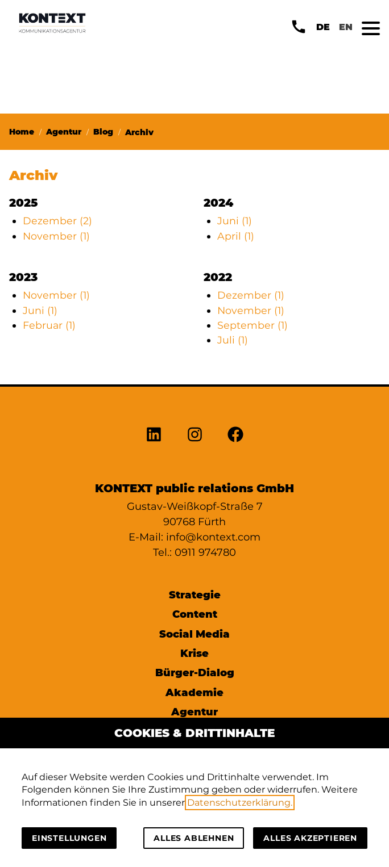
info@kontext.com (213, 537)
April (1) (235, 236)
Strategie (195, 595)
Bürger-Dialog (194, 672)
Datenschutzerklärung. (239, 802)
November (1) (56, 236)
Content (194, 614)
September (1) (252, 325)
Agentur (194, 712)
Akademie (194, 692)
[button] (371, 28)
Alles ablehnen (194, 838)
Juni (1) (234, 221)
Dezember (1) (250, 295)
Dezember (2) (57, 221)
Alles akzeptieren (310, 838)
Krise (194, 653)
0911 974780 (205, 552)
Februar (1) (49, 325)
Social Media (194, 634)
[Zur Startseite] (52, 22)
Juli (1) (232, 340)
